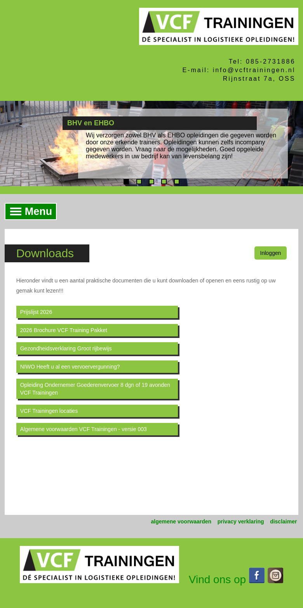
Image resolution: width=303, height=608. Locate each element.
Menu (28, 211)
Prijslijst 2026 (36, 312)
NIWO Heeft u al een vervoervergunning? (70, 367)
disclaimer (283, 521)
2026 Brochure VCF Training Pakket (63, 330)
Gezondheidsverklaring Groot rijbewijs (66, 348)
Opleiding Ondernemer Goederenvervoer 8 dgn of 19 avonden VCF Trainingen (95, 389)
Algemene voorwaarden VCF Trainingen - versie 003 (83, 429)
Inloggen (270, 253)
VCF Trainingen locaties (49, 411)
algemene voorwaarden (181, 521)
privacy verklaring (241, 521)
